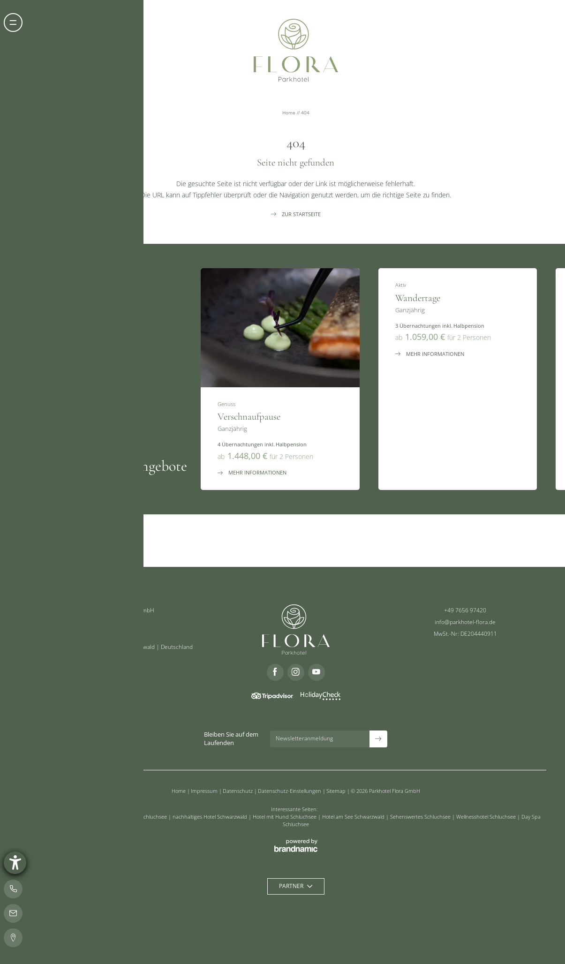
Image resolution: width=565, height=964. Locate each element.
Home (289, 113)
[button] (13, 22)
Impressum (205, 790)
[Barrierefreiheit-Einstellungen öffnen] (15, 862)
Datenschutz (238, 790)
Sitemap (336, 790)
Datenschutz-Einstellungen (290, 790)
